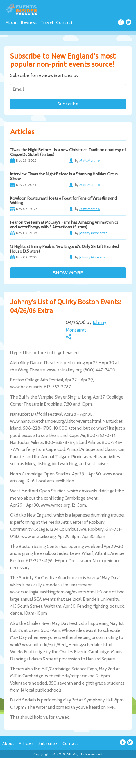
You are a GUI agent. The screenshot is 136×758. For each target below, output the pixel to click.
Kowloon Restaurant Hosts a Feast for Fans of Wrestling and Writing (63, 200)
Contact (64, 22)
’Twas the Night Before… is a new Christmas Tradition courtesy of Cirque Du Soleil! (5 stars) (68, 152)
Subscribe (48, 743)
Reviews (29, 22)
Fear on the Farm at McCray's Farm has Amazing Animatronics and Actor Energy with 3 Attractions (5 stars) (64, 225)
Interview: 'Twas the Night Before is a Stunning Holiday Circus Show (64, 176)
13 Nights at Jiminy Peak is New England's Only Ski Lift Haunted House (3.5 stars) (64, 249)
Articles (26, 743)
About (12, 22)
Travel (47, 22)
